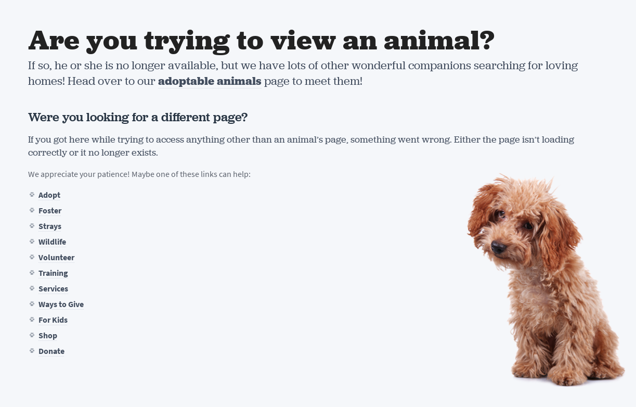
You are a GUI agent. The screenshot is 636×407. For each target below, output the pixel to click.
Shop (47, 335)
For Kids (53, 319)
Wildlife (52, 241)
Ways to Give (61, 304)
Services (53, 288)
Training (53, 273)
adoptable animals (210, 80)
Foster (49, 210)
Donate (51, 351)
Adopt (49, 194)
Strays (49, 226)
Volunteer (56, 257)
